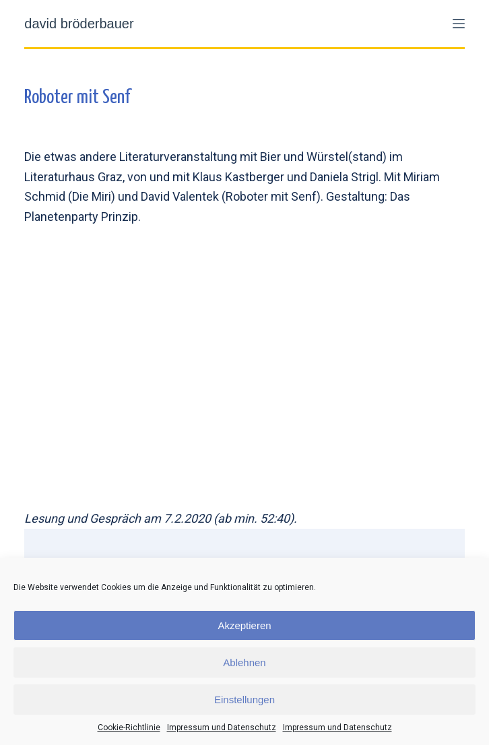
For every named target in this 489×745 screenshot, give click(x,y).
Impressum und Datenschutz (221, 727)
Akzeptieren (244, 625)
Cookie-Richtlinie (129, 727)
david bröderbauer (78, 23)
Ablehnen (244, 662)
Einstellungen (244, 699)
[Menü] (459, 24)
